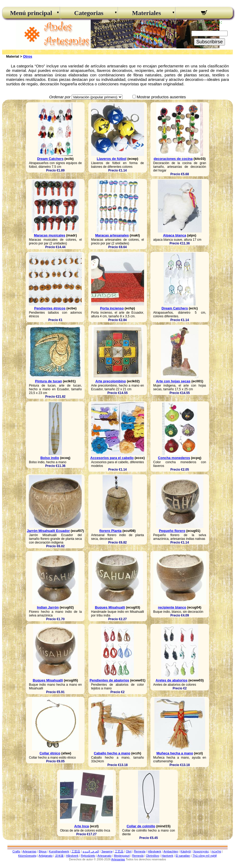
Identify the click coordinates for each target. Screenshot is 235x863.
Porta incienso (112, 308)
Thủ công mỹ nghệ (204, 855)
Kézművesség (27, 855)
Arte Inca (81, 826)
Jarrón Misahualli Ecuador (48, 531)
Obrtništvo (152, 855)
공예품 (59, 855)
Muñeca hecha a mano (174, 753)
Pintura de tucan (48, 381)
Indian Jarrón (48, 607)
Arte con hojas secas (173, 381)
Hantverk (167, 855)
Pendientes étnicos (49, 308)
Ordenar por (60, 97)
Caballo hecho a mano (112, 753)
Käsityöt (186, 851)
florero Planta (110, 531)
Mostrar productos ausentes (161, 97)
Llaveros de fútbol (111, 159)
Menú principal (31, 13)
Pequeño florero (172, 531)
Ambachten (170, 851)
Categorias (89, 13)
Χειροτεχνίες (201, 851)
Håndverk (72, 855)
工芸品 (75, 851)
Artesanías (29, 851)
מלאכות (216, 851)
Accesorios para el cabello (112, 458)
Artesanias (118, 859)
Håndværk (154, 851)
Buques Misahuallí (110, 607)
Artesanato (105, 855)
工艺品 (119, 851)
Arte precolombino (110, 381)
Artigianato (46, 855)
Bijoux (43, 851)
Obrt (128, 851)
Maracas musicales (49, 235)
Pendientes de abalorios (109, 680)
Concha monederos (174, 458)
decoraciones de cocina (173, 159)
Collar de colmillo (141, 826)
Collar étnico (49, 753)
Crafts (16, 851)
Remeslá (138, 855)
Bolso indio (49, 458)
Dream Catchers (50, 159)
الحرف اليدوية (90, 851)
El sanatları (183, 855)
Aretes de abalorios (172, 680)
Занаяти (106, 851)
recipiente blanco (172, 607)
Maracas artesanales (112, 235)
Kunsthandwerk (59, 851)
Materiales (146, 13)
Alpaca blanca (174, 235)
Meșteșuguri (122, 855)
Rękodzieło (88, 855)
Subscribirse (209, 41)
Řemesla (139, 851)
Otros (27, 56)
